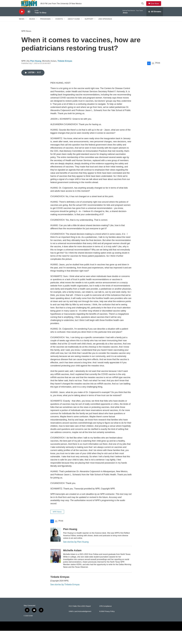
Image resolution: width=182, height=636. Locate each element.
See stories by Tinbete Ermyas (65, 589)
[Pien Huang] (55, 540)
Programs (45, 24)
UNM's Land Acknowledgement (80, 617)
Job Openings (105, 24)
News (21, 24)
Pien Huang (35, 66)
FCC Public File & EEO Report (80, 611)
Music (32, 24)
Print (157, 68)
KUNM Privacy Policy (107, 617)
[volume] (29, 17)
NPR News (26, 36)
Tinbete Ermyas (64, 66)
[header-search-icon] (143, 6)
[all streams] (154, 17)
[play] (22, 17)
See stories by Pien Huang (76, 547)
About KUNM (74, 24)
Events (59, 24)
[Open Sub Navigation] (26, 24)
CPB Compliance (105, 611)
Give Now (156, 6)
